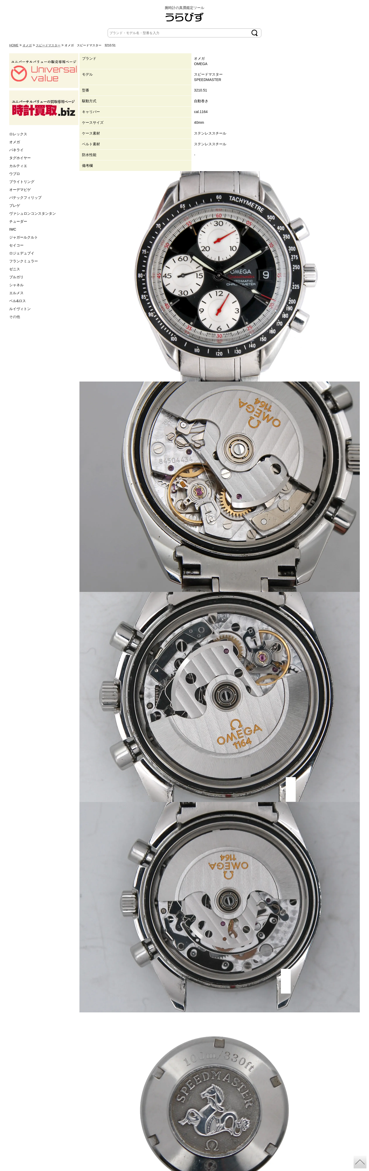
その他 (14, 317)
